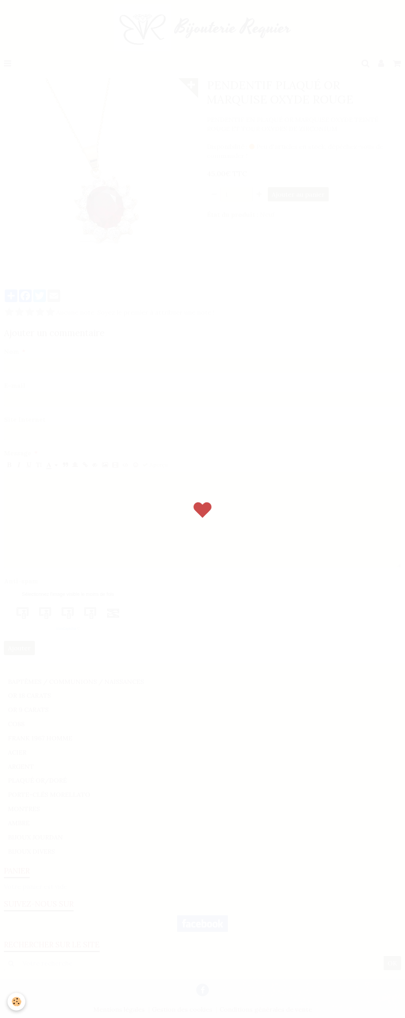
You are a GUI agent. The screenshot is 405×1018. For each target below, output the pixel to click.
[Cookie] (17, 1001)
